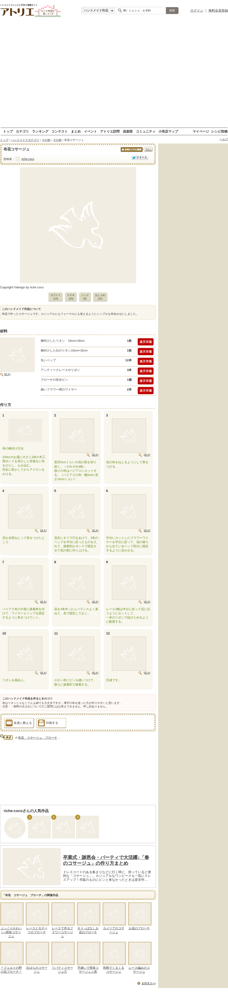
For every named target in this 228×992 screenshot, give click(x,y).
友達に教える (19, 723)
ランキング (40, 131)
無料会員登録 (218, 10)
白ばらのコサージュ (36, 969)
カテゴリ (22, 131)
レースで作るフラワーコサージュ (62, 932)
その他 (46, 140)
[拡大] (7, 374)
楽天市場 (146, 342)
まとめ (76, 131)
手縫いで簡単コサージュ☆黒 (88, 969)
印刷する (48, 723)
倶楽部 (128, 131)
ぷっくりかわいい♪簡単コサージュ (11, 932)
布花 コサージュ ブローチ (37, 737)
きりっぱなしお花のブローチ (88, 930)
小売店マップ (168, 131)
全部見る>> (148, 983)
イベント (90, 131)
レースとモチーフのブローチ (36, 930)
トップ (8, 131)
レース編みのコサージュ (139, 969)
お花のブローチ (139, 928)
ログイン (196, 10)
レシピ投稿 (219, 131)
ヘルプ (224, 139)
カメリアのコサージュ (113, 930)
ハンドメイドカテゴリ (25, 140)
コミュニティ (145, 131)
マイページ (201, 131)
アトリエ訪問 (110, 131)
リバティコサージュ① (62, 969)
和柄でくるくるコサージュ (113, 969)
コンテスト (59, 131)
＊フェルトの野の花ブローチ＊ (11, 969)
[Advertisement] (53, 74)
